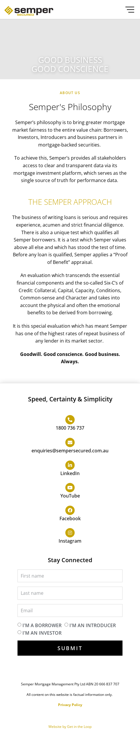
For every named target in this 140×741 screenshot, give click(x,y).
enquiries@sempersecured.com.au (70, 450)
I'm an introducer (92, 625)
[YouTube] (70, 487)
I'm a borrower (42, 625)
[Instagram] (70, 532)
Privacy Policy (70, 704)
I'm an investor (42, 632)
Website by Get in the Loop (70, 726)
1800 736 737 (70, 428)
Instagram (70, 541)
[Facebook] (70, 510)
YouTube (70, 496)
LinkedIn (70, 473)
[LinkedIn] (70, 465)
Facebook (70, 518)
